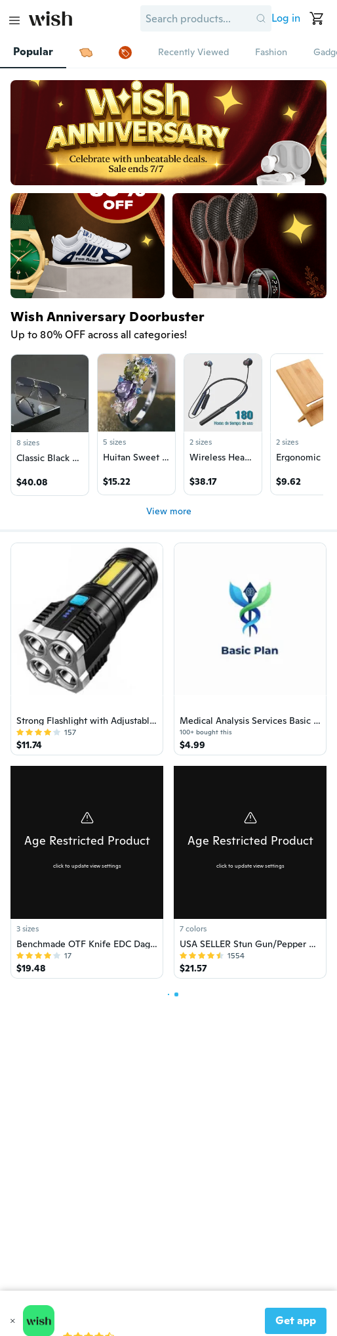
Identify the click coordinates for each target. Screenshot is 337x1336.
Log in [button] (285, 18)
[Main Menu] (14, 20)
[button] (260, 18)
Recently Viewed (193, 52)
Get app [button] (295, 1320)
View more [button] (168, 511)
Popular (33, 52)
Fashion (271, 52)
